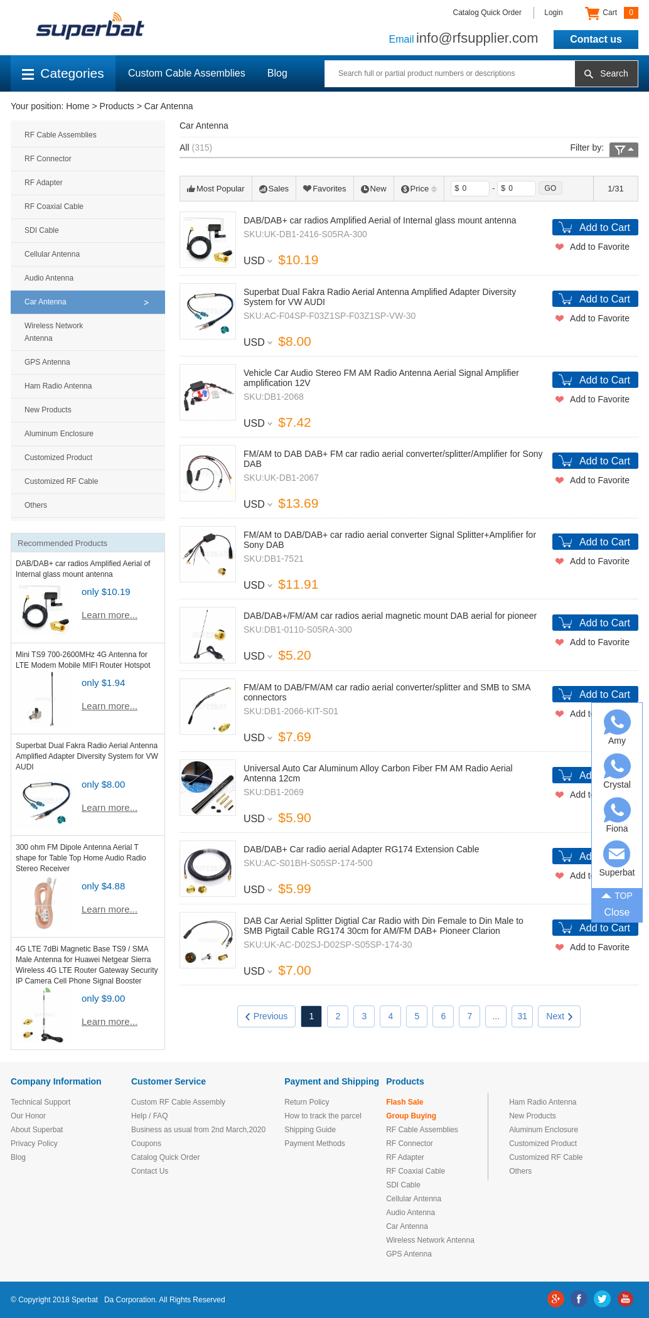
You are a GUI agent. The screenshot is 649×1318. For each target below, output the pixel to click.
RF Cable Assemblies (60, 135)
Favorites (324, 188)
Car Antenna (168, 106)
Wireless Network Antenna (53, 332)
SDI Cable (41, 230)
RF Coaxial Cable (53, 206)
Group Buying (411, 1116)
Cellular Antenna (52, 254)
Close (617, 912)
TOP (617, 894)
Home (77, 106)
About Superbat (37, 1129)
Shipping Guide (310, 1129)
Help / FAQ (149, 1116)
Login (553, 12)
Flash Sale (404, 1102)
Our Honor (28, 1116)
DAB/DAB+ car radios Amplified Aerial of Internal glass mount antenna (380, 220)
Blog (277, 73)
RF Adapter (43, 182)
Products (117, 106)
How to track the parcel (323, 1116)
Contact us (596, 39)
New (374, 188)
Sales (274, 188)
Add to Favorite (600, 247)
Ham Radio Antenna (58, 386)
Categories (63, 73)
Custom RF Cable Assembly (178, 1102)
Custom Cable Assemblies (186, 73)
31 (523, 1016)
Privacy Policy (34, 1143)
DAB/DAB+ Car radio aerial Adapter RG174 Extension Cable (361, 849)
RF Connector (48, 158)
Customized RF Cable (61, 481)
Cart (611, 13)
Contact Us (149, 1171)
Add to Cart (604, 227)
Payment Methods (314, 1143)
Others (35, 505)
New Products (48, 409)
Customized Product (58, 457)
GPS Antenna (47, 362)
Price (419, 188)
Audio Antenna (48, 278)
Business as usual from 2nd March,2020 (198, 1129)
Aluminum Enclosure (59, 433)
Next (559, 1016)
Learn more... (109, 614)
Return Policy (306, 1102)
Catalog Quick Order (487, 12)
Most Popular (216, 188)
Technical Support (40, 1102)
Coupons (146, 1143)
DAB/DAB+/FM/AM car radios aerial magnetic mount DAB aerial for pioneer (390, 616)
